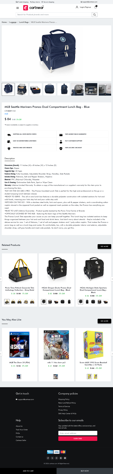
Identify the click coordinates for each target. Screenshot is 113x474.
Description (10, 158)
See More (104, 246)
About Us (19, 427)
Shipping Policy (63, 400)
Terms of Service (64, 407)
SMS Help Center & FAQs (67, 415)
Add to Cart (28, 471)
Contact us (19, 438)
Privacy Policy (63, 411)
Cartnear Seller (21, 441)
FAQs (18, 434)
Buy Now (85, 471)
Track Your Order (22, 431)
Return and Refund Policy (67, 404)
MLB (6, 114)
